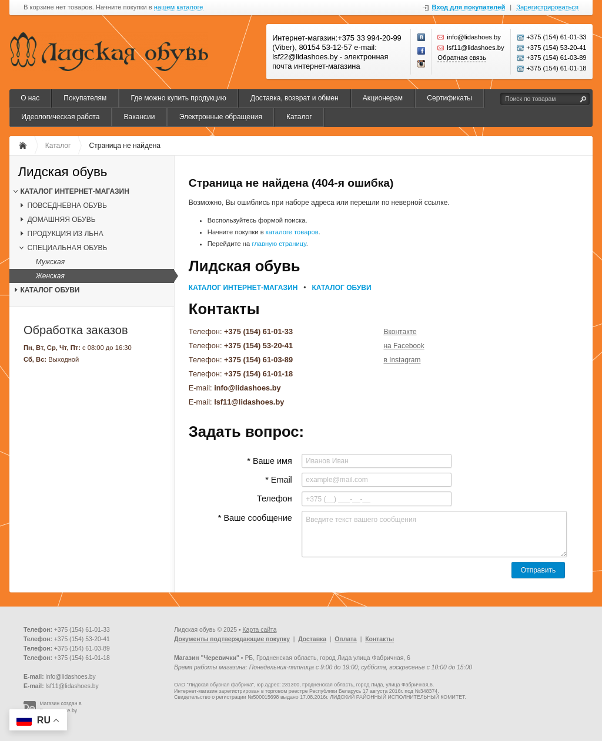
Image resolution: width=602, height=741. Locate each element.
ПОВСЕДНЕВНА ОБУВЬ (66, 205)
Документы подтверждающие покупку (232, 639)
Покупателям (84, 98)
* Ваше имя (269, 461)
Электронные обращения (220, 117)
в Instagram (401, 360)
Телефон (274, 498)
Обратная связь (461, 57)
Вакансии (139, 117)
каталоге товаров (292, 231)
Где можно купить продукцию (178, 98)
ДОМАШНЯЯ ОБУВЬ (61, 219)
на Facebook (403, 346)
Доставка (312, 639)
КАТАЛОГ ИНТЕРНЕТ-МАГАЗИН (74, 191)
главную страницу (279, 243)
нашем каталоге (178, 7)
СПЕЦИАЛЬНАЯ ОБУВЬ (67, 248)
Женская (50, 276)
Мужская (50, 262)
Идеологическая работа (60, 117)
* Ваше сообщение (255, 518)
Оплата (346, 639)
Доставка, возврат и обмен (294, 98)
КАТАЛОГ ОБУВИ (49, 290)
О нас (30, 98)
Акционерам (383, 98)
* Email (278, 479)
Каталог (299, 117)
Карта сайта (260, 630)
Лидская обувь (62, 172)
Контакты (379, 639)
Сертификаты (449, 98)
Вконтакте (399, 332)
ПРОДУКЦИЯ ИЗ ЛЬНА (65, 234)
